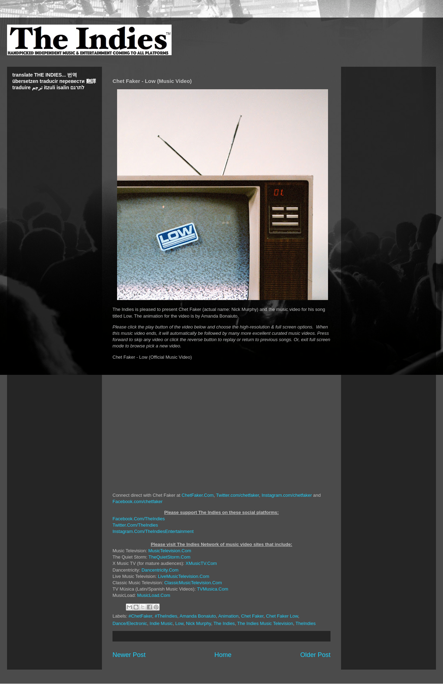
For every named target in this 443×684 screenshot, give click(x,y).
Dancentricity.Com (159, 570)
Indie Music (161, 623)
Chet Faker (252, 616)
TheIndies (306, 623)
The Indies (224, 623)
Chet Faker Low (282, 616)
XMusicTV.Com (201, 563)
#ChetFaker (140, 616)
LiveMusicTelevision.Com (183, 576)
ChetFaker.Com (198, 495)
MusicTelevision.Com (169, 550)
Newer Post (129, 654)
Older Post (315, 654)
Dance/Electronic (130, 623)
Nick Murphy (198, 623)
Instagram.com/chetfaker (287, 495)
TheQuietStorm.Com (169, 557)
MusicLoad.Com (153, 595)
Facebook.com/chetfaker (137, 501)
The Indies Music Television (265, 623)
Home (223, 654)
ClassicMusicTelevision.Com (193, 582)
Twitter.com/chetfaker (237, 495)
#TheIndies (166, 616)
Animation (228, 616)
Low (179, 623)
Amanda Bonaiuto (198, 616)
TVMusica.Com (212, 589)
